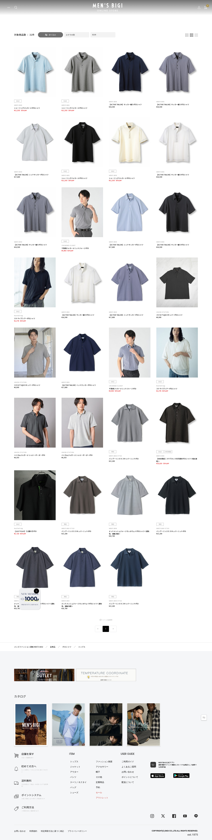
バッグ (73, 787)
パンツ (73, 777)
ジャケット (75, 766)
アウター (74, 771)
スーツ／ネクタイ (78, 782)
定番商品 (100, 782)
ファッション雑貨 (104, 761)
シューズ (74, 792)
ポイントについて (130, 777)
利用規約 (33, 831)
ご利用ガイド (128, 761)
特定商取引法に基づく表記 (52, 831)
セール (99, 792)
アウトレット (102, 797)
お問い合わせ (128, 771)
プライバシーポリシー (77, 831)
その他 (99, 777)
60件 (94, 34)
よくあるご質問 (129, 766)
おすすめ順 (70, 34)
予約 (98, 787)
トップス (74, 761)
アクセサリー (102, 766)
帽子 (98, 771)
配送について (128, 782)
